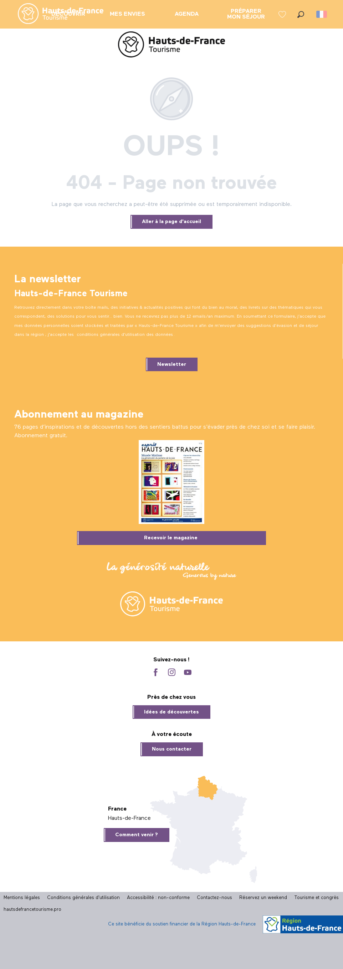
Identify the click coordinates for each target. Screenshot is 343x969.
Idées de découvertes (171, 712)
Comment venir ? (136, 834)
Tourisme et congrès (316, 897)
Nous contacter (171, 749)
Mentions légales (22, 897)
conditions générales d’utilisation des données (125, 335)
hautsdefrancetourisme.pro (32, 909)
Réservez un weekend (263, 897)
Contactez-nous (214, 897)
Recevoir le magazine (171, 537)
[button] (301, 14)
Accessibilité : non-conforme (158, 897)
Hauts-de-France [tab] (129, 818)
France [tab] (117, 809)
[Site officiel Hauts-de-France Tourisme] (171, 45)
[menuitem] (54, 14)
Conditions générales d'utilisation (83, 897)
